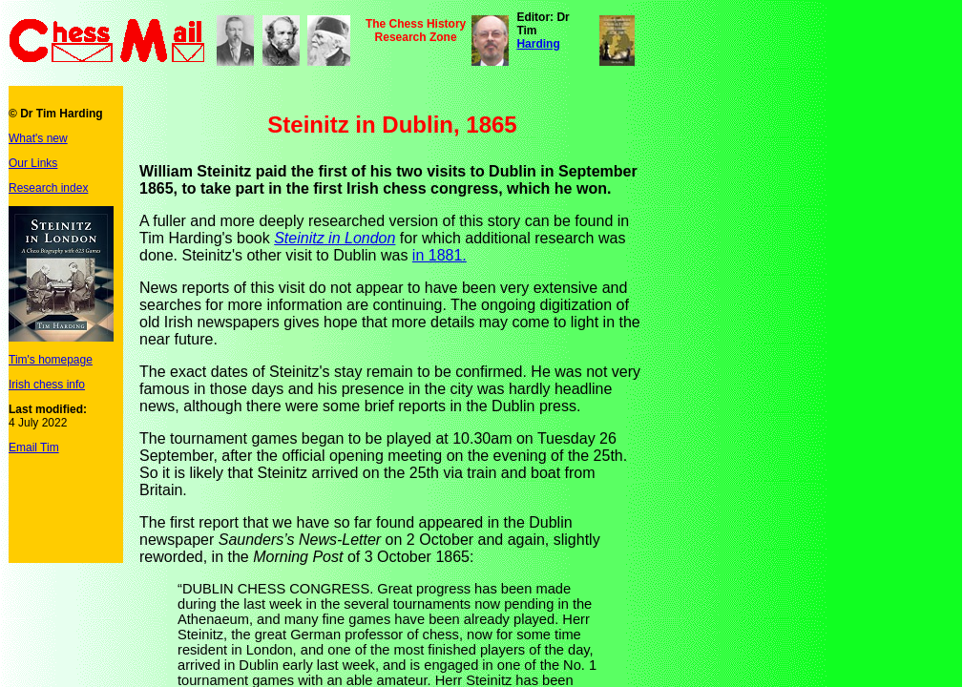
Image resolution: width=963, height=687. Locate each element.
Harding (537, 44)
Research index (48, 188)
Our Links (33, 163)
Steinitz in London (334, 238)
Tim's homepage (51, 359)
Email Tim (34, 447)
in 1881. (439, 255)
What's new (38, 138)
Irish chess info (47, 384)
